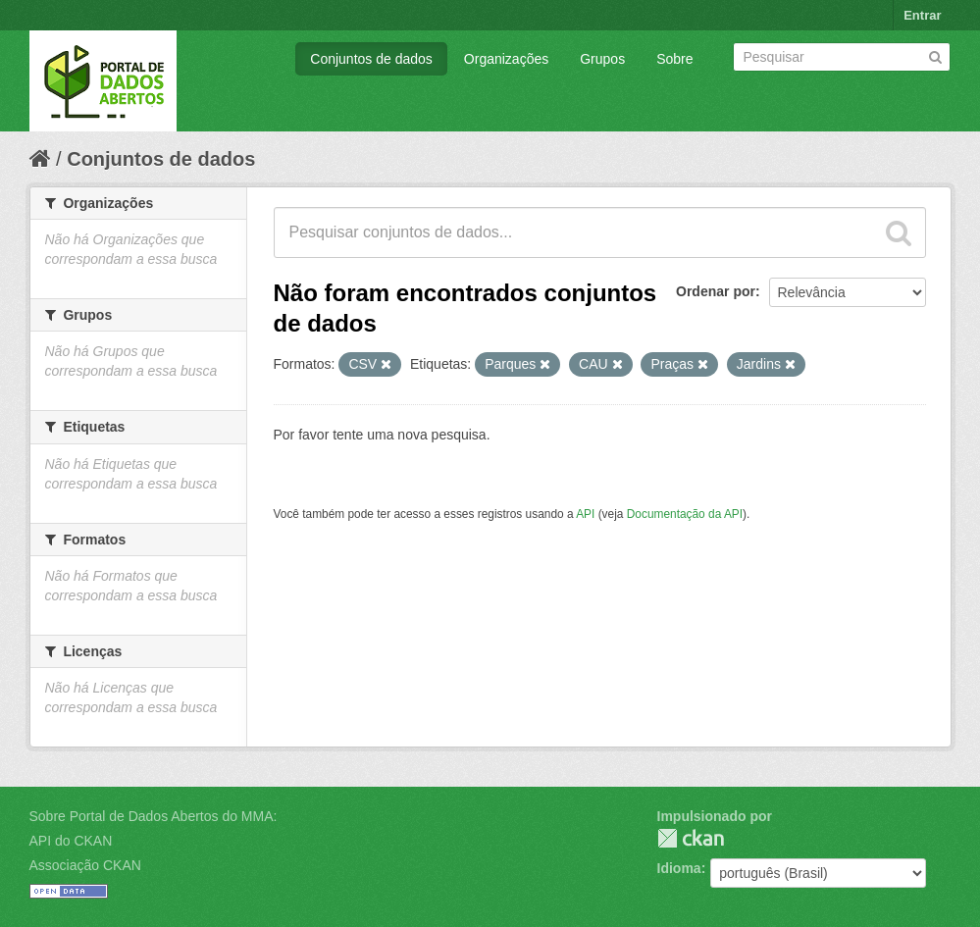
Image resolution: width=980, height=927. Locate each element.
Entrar (922, 15)
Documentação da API (685, 514)
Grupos (602, 59)
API (585, 514)
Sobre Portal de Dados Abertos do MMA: (153, 816)
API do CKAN (71, 841)
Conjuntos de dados (371, 59)
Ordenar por (715, 291)
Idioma (679, 868)
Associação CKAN (85, 865)
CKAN (690, 838)
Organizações (506, 59)
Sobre (674, 59)
